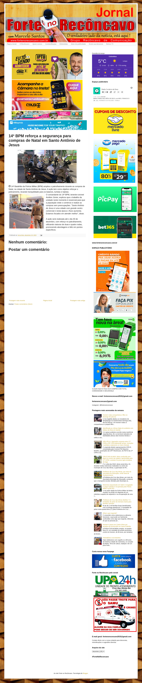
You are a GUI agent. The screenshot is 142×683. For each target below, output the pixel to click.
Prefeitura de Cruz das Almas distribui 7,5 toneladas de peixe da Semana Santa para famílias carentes (117, 501)
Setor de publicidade (78, 44)
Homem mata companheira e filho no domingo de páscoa (115, 416)
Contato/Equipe (50, 44)
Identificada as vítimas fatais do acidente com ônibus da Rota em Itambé (118, 429)
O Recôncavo (24, 44)
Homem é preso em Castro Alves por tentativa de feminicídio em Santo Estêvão (117, 525)
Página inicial (11, 44)
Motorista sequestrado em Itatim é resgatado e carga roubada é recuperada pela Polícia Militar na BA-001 (118, 486)
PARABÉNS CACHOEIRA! (112, 538)
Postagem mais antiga (77, 300)
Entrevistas (64, 44)
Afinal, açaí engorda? (110, 513)
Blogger (85, 673)
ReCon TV (109, 44)
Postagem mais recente (17, 300)
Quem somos (37, 44)
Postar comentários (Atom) (23, 304)
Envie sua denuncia (96, 44)
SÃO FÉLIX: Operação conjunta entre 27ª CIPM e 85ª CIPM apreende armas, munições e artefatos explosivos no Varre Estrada (118, 443)
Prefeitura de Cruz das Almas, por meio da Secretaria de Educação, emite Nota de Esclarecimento (117, 473)
